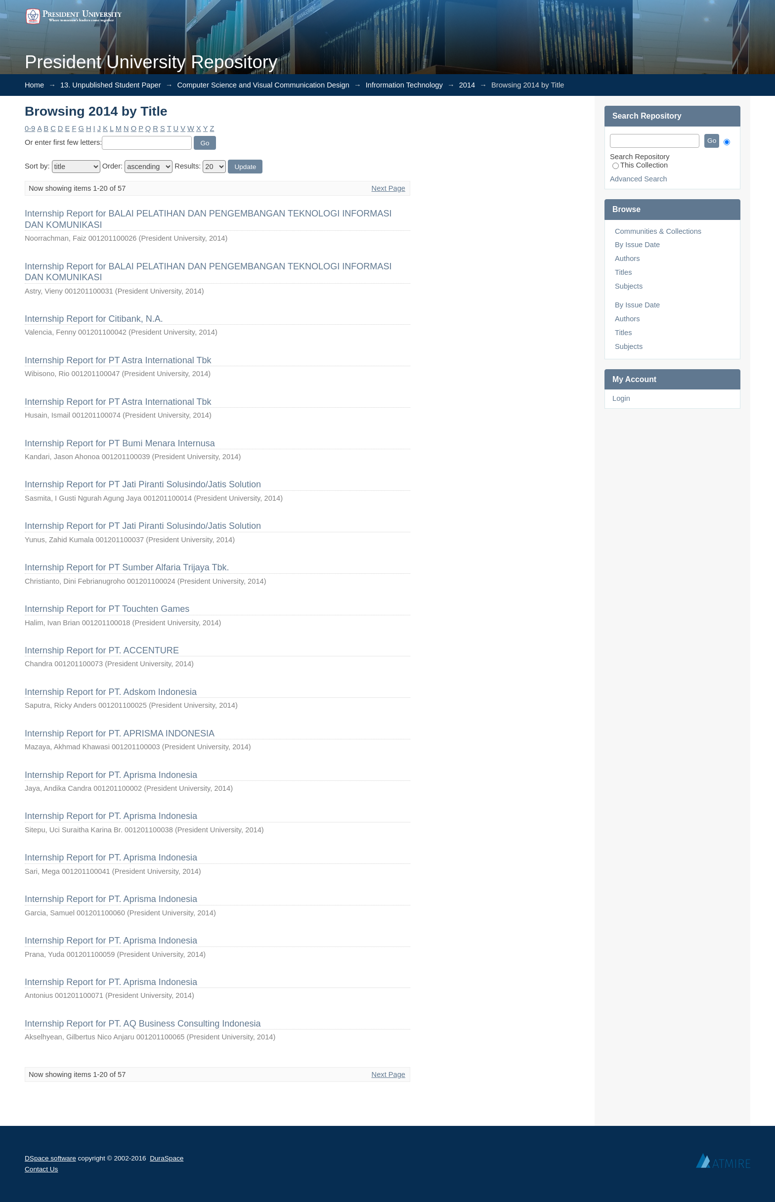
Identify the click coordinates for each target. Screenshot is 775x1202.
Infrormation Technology (404, 85)
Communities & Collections (658, 231)
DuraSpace (166, 1158)
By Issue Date (637, 245)
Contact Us (41, 1169)
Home (34, 85)
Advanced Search (638, 179)
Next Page (388, 188)
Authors (627, 258)
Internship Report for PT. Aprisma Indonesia (111, 775)
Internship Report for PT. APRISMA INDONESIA (119, 733)
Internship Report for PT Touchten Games (107, 609)
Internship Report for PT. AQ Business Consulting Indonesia (143, 1024)
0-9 (30, 128)
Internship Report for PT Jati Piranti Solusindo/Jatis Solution (143, 484)
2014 (467, 85)
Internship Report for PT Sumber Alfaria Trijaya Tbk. (127, 567)
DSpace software (50, 1158)
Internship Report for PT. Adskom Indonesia (111, 692)
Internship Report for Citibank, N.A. (94, 319)
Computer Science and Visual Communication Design (263, 85)
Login (621, 398)
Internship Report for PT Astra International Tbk (118, 360)
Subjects (629, 286)
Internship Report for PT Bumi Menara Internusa (120, 443)
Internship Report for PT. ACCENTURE (102, 650)
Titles (623, 272)
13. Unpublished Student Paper (110, 85)
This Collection (640, 165)
